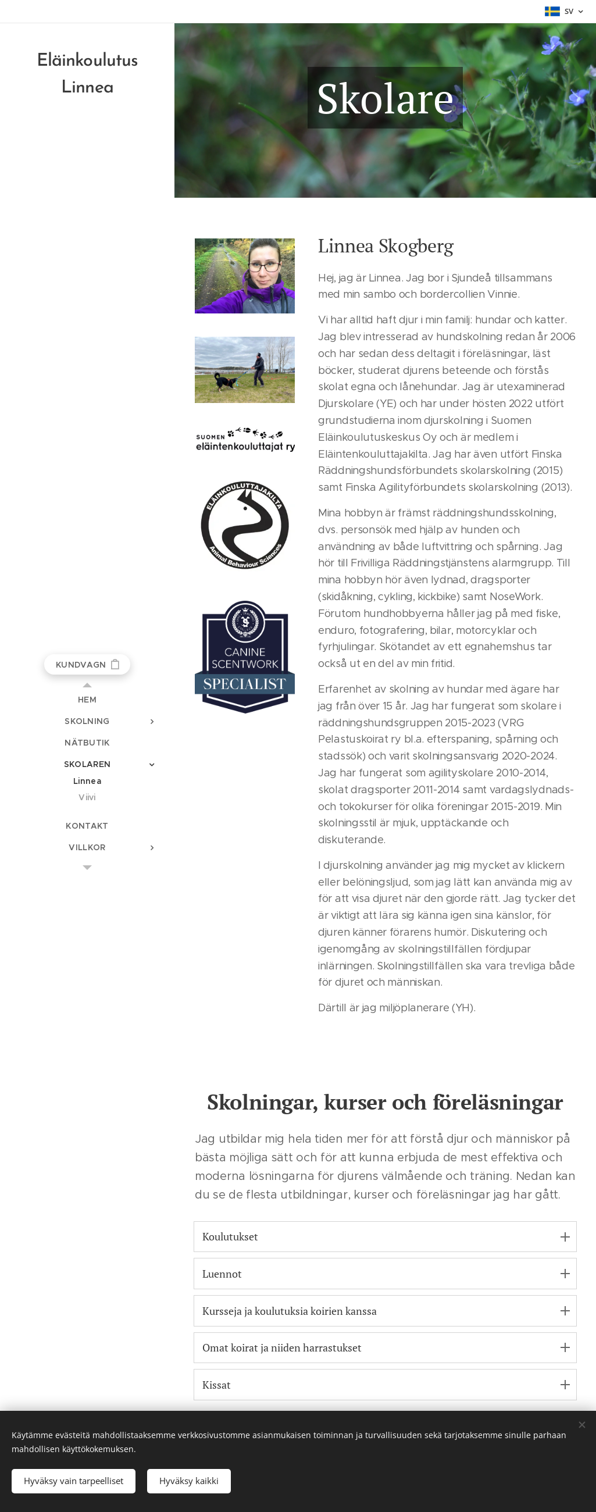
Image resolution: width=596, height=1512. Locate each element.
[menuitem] (87, 700)
